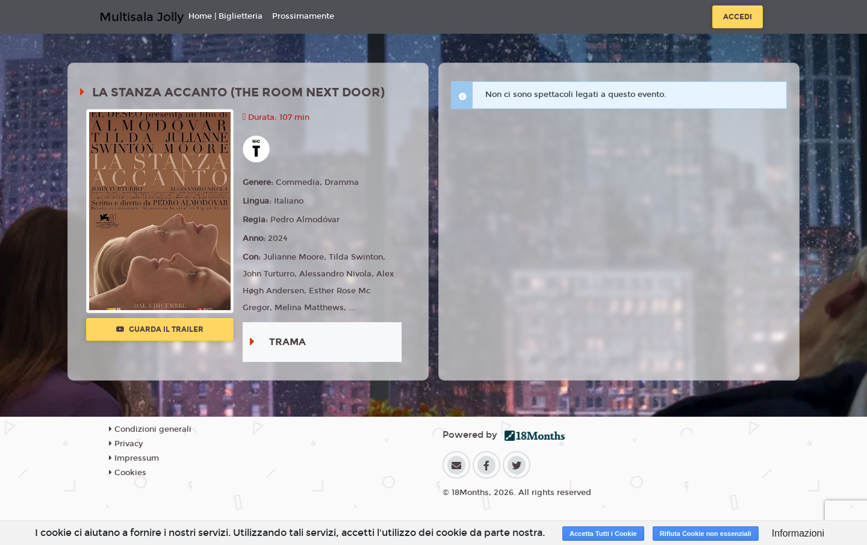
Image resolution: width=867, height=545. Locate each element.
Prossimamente (303, 16)
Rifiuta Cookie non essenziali (705, 533)
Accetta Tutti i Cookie (603, 533)
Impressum (134, 458)
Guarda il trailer (160, 329)
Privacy (126, 444)
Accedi (737, 17)
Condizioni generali (150, 429)
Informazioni (798, 533)
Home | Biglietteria (225, 16)
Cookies (127, 473)
